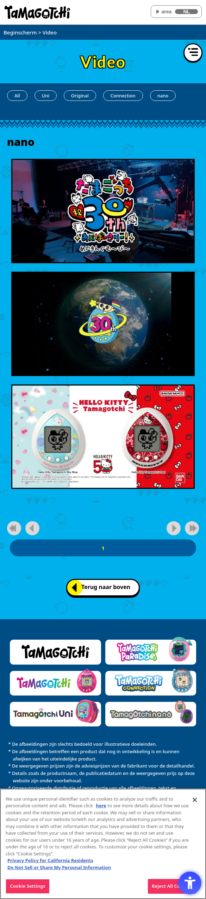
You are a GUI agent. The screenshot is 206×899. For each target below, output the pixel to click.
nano (163, 95)
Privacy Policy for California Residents (50, 864)
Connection (123, 95)
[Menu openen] (192, 52)
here (101, 810)
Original (80, 95)
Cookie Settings (27, 890)
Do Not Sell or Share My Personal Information (59, 871)
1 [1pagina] (103, 547)
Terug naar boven (101, 587)
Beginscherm (20, 32)
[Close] (194, 803)
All (17, 95)
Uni (45, 95)
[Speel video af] (103, 211)
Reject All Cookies (172, 890)
